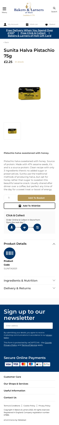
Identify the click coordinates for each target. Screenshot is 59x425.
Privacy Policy (44, 406)
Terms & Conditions (12, 406)
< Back (6, 42)
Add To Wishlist (29, 205)
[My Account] (11, 24)
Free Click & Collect (33, 33)
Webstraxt (22, 420)
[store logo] (29, 9)
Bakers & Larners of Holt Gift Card (29, 35)
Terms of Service (29, 345)
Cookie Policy (29, 406)
